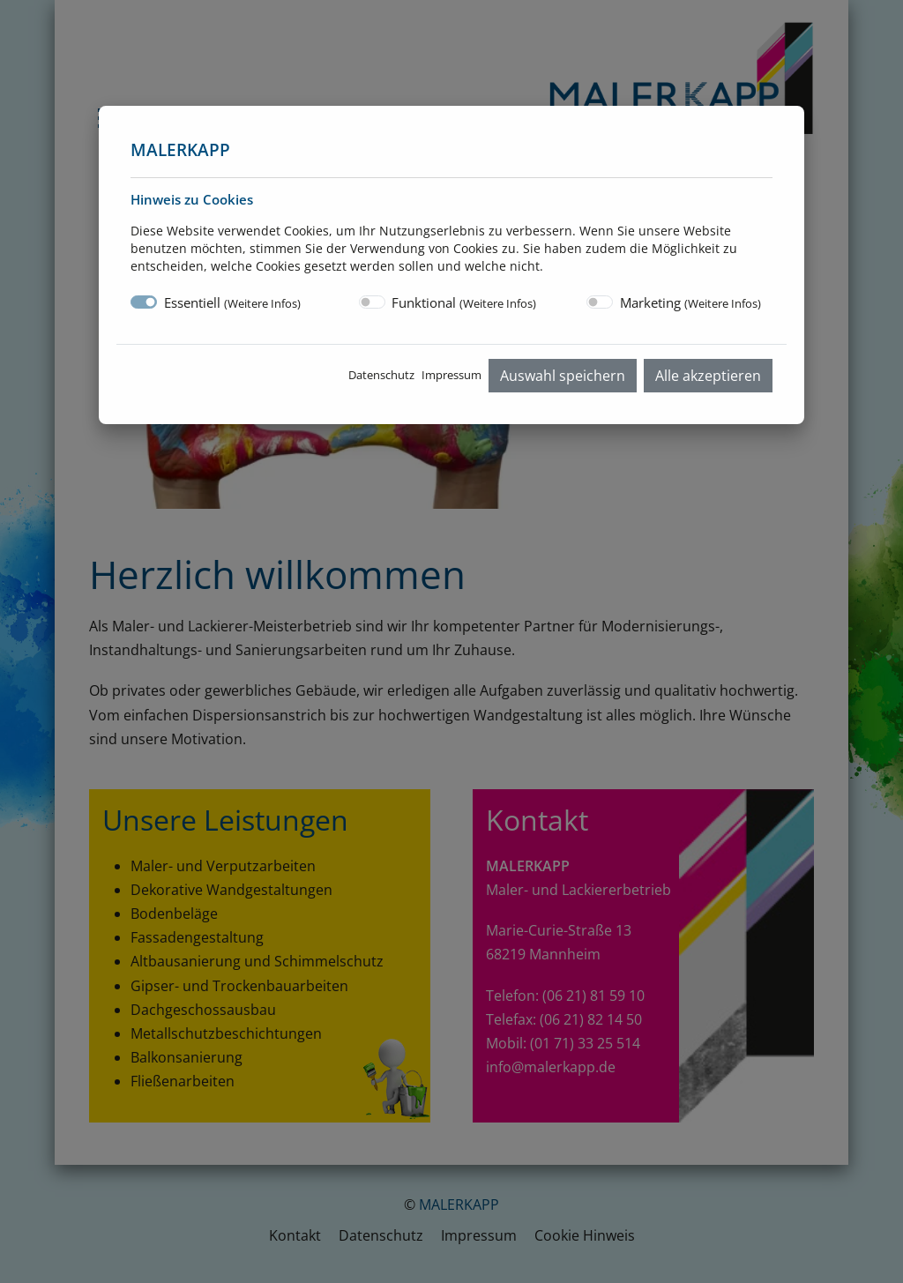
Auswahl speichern (562, 375)
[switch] (372, 302)
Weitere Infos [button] (262, 303)
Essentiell (232, 302)
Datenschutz (381, 375)
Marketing (690, 302)
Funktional (464, 302)
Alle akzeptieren (708, 375)
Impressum (451, 375)
